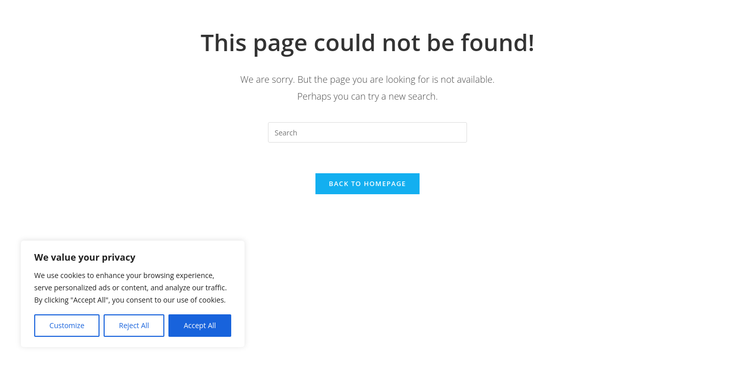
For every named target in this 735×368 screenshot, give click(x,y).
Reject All (134, 325)
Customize (67, 325)
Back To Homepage (367, 183)
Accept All (200, 325)
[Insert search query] (367, 132)
